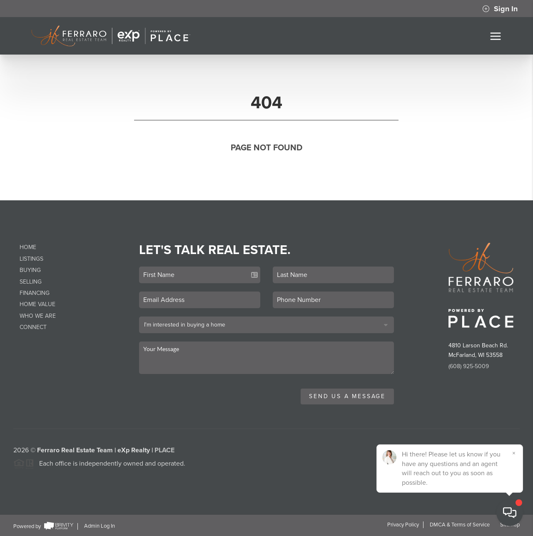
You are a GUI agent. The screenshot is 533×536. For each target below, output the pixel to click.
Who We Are (38, 315)
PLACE (164, 452)
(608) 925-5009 (468, 366)
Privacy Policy (403, 524)
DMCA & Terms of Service (460, 524)
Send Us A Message (347, 396)
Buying (30, 270)
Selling (31, 281)
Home (28, 247)
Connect (33, 327)
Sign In (500, 9)
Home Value (37, 304)
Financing (35, 293)
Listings (31, 258)
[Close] (514, 453)
